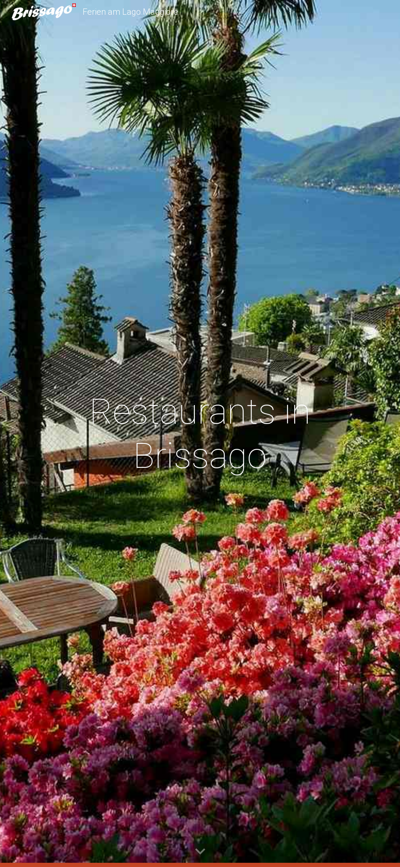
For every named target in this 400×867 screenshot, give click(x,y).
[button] (200, 852)
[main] (200, 433)
